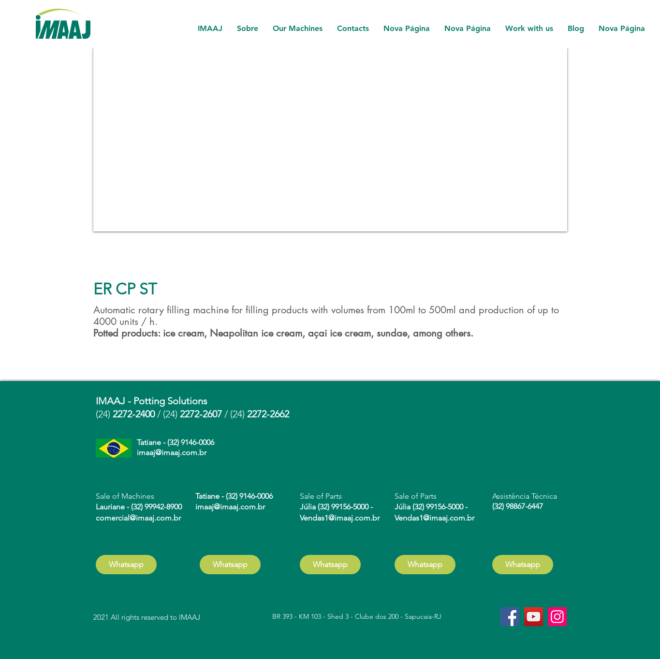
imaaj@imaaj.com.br (171, 452)
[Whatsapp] (126, 564)
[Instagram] (557, 616)
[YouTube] (533, 616)
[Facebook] (509, 616)
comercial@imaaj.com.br (138, 517)
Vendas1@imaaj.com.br (340, 517)
